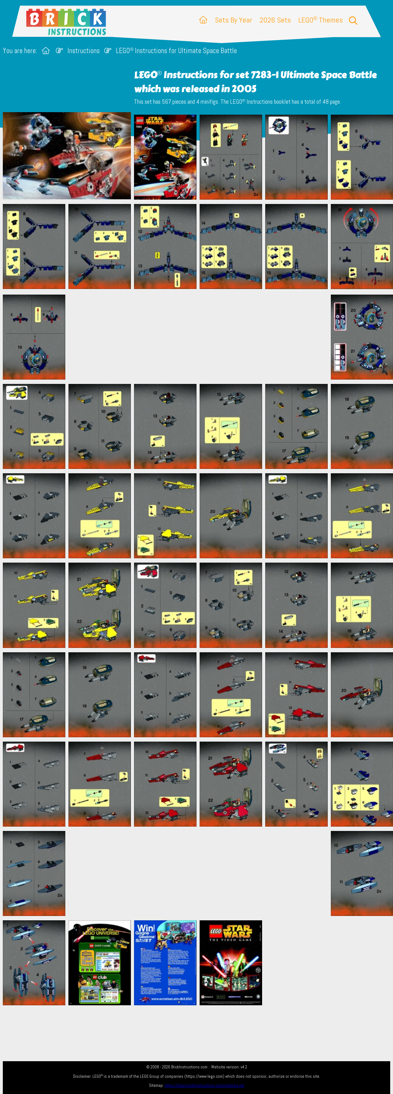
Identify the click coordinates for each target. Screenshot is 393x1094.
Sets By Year (233, 20)
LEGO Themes (320, 20)
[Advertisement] (199, 337)
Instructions (83, 50)
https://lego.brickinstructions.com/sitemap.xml (204, 1085)
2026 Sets (275, 20)
